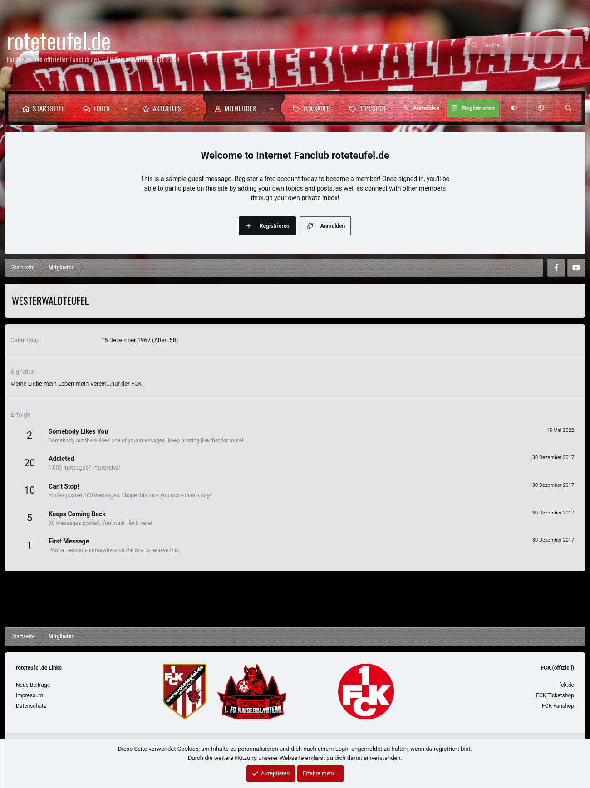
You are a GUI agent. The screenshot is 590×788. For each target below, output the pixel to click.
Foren (101, 108)
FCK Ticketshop (555, 695)
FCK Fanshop (558, 706)
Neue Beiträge (33, 685)
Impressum (29, 695)
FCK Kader (316, 108)
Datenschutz (31, 706)
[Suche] (533, 45)
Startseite (48, 108)
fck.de (566, 685)
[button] (126, 108)
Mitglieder (240, 108)
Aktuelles (167, 108)
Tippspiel (373, 108)
